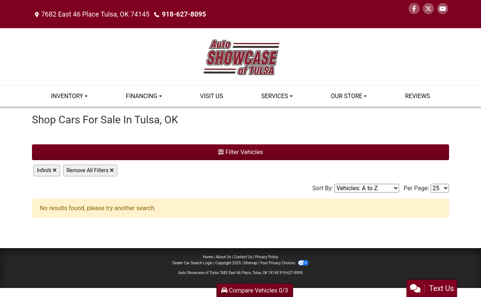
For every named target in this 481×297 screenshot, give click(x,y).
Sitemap (250, 263)
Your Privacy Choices (284, 263)
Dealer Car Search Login (192, 263)
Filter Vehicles (240, 152)
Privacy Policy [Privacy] (266, 257)
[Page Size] (440, 188)
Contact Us (243, 257)
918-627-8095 (184, 14)
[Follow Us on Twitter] (428, 9)
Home (208, 257)
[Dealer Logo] (240, 56)
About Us (223, 257)
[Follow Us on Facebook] (414, 9)
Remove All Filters (90, 170)
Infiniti (47, 170)
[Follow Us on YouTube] (442, 9)
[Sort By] (366, 188)
